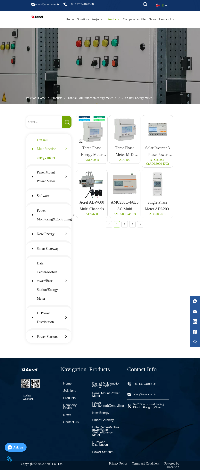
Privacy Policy (118, 463)
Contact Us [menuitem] (166, 19)
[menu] (118, 19)
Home (41, 98)
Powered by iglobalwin (171, 465)
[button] (113, 19)
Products (57, 98)
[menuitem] (113, 19)
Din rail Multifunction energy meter (90, 98)
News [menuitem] (152, 19)
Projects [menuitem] (96, 19)
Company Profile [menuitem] (134, 19)
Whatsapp (28, 398)
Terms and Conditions (146, 463)
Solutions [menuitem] (83, 19)
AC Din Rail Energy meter (135, 98)
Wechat (27, 395)
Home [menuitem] (70, 19)
